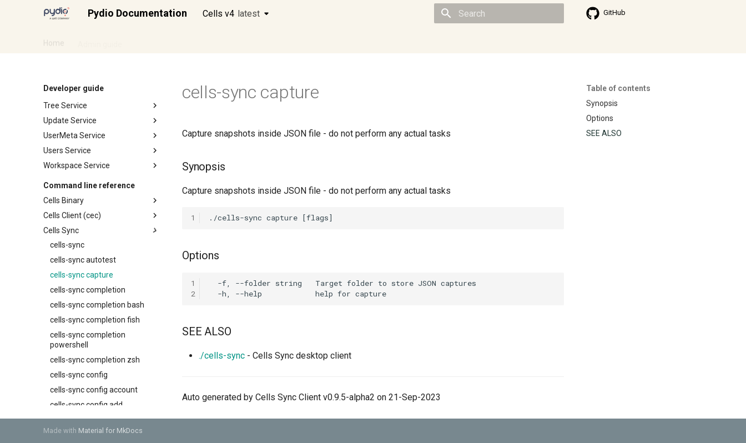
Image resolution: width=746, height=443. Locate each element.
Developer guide (212, 40)
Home (53, 40)
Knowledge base (283, 40)
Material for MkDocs (110, 430)
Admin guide (100, 40)
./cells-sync (222, 355)
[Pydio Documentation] (56, 13)
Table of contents (618, 88)
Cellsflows (153, 40)
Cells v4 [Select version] (231, 13)
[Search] (499, 13)
